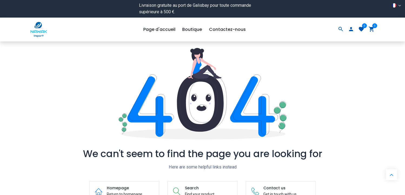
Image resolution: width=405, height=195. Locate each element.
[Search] (341, 29)
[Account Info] (351, 29)
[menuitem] (159, 29)
